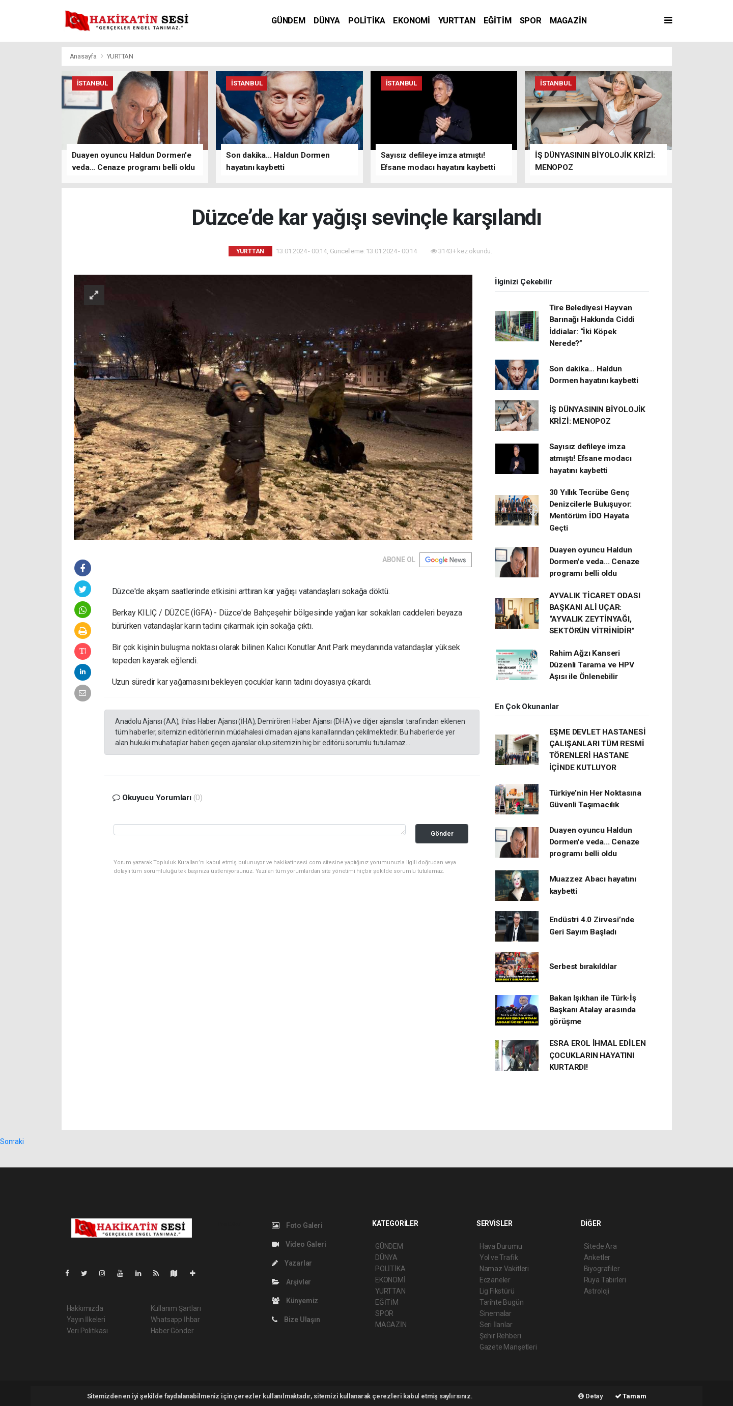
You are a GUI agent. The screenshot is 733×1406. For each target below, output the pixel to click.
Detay (590, 1396)
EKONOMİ (411, 20)
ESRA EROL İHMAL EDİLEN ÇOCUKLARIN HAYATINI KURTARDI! (597, 1055)
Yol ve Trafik (499, 1257)
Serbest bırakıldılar (583, 966)
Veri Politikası (87, 1331)
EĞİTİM (498, 20)
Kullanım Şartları (176, 1308)
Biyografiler (602, 1269)
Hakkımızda (85, 1308)
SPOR (531, 20)
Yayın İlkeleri (86, 1319)
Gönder (442, 833)
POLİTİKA (366, 20)
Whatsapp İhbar (175, 1319)
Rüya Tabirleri (605, 1280)
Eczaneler (495, 1280)
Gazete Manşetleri (508, 1347)
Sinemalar (496, 1313)
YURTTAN (456, 20)
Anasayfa (84, 56)
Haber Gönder (172, 1331)
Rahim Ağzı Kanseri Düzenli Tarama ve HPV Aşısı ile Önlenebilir (591, 665)
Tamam (630, 1396)
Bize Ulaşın (296, 1319)
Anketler (597, 1257)
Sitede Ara (600, 1246)
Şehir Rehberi (500, 1336)
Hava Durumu (501, 1246)
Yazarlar (292, 1263)
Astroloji (596, 1291)
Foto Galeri (297, 1225)
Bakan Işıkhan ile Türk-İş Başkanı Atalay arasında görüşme (592, 1010)
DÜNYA (327, 20)
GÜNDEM (288, 20)
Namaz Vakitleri (504, 1269)
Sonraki (12, 1141)
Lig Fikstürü (497, 1291)
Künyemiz (295, 1301)
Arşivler (291, 1282)
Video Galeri (299, 1244)
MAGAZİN (568, 20)
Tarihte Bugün (502, 1302)
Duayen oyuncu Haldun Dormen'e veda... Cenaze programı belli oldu (594, 561)
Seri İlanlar (496, 1325)
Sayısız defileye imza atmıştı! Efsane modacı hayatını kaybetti (590, 458)
